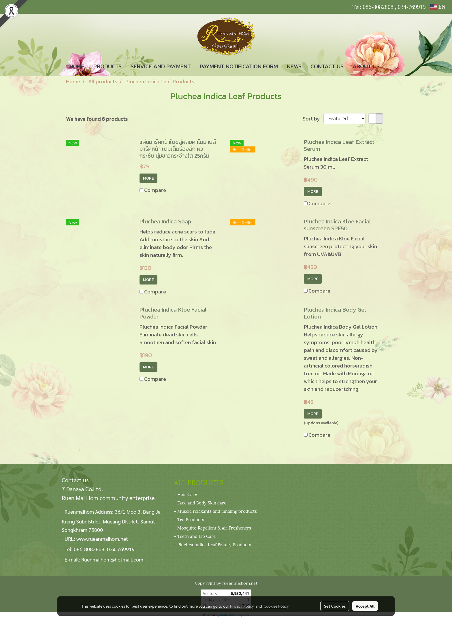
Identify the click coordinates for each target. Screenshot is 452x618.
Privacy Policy (242, 605)
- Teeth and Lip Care (195, 535)
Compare (155, 190)
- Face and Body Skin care (200, 502)
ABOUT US (366, 66)
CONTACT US (327, 66)
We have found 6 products (97, 119)
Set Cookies (335, 605)
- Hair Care (185, 494)
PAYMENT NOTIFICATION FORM (239, 66)
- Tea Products (189, 519)
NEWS (294, 66)
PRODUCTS (107, 66)
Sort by (313, 119)
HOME (76, 66)
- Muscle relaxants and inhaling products (215, 510)
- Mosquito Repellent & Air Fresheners (212, 527)
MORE (148, 178)
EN (438, 7)
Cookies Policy (276, 605)
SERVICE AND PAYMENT (161, 66)
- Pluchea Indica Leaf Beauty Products (212, 544)
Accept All (365, 605)
